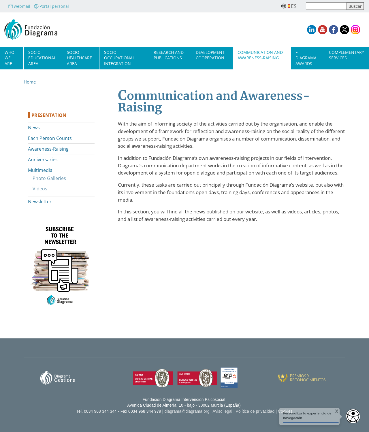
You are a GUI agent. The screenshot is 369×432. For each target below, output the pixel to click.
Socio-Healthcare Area (79, 58)
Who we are (9, 58)
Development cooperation (210, 55)
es (294, 6)
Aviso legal (222, 411)
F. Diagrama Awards (306, 58)
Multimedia (40, 170)
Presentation (48, 115)
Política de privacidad (255, 411)
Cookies (285, 411)
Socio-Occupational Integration (119, 58)
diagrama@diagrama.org (187, 411)
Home (30, 82)
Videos (40, 188)
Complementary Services (346, 55)
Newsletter (40, 201)
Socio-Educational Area (42, 58)
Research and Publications (169, 55)
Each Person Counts (50, 138)
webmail (19, 6)
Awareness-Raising (48, 149)
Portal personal (51, 6)
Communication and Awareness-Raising (260, 55)
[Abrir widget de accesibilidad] (353, 416)
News (34, 127)
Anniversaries (43, 159)
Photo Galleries (49, 178)
